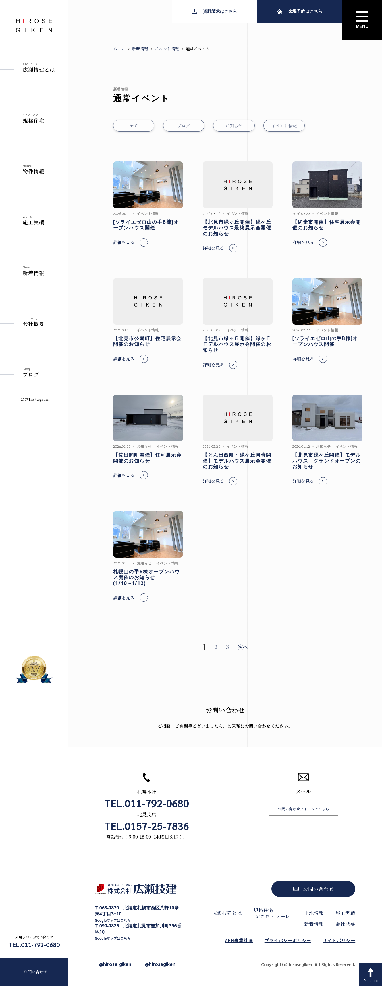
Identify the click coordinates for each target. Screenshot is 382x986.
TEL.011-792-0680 (34, 944)
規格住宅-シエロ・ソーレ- (273, 913)
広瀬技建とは (227, 913)
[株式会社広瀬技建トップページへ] (138, 890)
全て (133, 125)
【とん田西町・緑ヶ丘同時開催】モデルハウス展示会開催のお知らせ (237, 460)
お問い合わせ (35, 972)
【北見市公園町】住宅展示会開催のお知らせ (147, 341)
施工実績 (345, 913)
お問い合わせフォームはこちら (303, 809)
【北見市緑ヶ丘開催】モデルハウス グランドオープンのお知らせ (326, 460)
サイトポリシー (339, 940)
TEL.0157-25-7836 (146, 825)
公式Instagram (35, 399)
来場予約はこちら (299, 11)
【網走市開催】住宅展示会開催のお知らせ (326, 225)
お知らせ (234, 125)
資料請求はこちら (214, 11)
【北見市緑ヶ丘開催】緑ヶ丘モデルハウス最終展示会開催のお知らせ (237, 228)
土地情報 (314, 913)
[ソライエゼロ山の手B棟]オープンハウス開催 (146, 225)
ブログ (183, 125)
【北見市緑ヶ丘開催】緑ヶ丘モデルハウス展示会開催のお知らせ (237, 344)
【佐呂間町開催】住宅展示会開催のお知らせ (147, 457)
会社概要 (345, 924)
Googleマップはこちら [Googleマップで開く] (113, 920)
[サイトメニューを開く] (362, 20)
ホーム (119, 49)
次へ (243, 646)
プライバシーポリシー (288, 940)
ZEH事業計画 (239, 940)
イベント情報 (167, 49)
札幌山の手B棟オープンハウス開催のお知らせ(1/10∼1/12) (146, 577)
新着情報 (140, 49)
